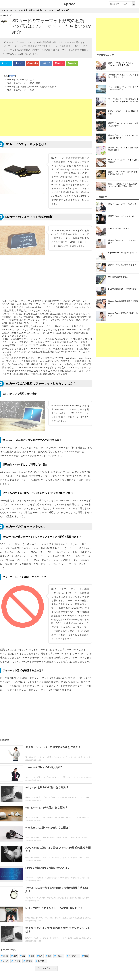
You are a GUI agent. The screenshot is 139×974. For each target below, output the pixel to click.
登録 (14, 941)
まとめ (4, 946)
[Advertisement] (46, 117)
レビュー (58, 941)
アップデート (72, 941)
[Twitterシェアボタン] (6, 63)
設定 (23, 941)
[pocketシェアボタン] (59, 63)
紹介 (40, 941)
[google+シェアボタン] (32, 63)
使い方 (4, 941)
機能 (48, 941)
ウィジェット (15, 964)
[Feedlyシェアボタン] (72, 63)
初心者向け (40, 946)
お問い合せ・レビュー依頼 (34, 964)
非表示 (12, 76)
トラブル (15, 946)
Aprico (69, 4)
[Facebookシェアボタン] (19, 63)
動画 (31, 941)
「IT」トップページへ (46, 953)
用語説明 (27, 946)
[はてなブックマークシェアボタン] (46, 63)
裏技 (85, 941)
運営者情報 (52, 964)
